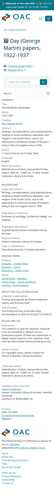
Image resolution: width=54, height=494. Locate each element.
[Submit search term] (43, 82)
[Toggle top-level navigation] (40, 18)
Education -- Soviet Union (15, 270)
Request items (15, 70)
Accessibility (8, 479)
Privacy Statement (11, 476)
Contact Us (7, 483)
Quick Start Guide (11, 467)
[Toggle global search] (48, 18)
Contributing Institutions (15, 460)
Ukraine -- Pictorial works (15, 285)
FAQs (4, 463)
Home (5, 453)
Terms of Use (9, 472)
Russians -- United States (15, 263)
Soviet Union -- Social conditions (19, 282)
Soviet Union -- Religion (14, 278)
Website (6, 418)
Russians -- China (11, 267)
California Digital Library (32, 447)
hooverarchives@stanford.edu (18, 415)
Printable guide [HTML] (20, 66)
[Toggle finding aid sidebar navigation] (27, 93)
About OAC (8, 456)
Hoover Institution (17, 29)
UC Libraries (12, 444)
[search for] (23, 82)
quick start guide (15, 6)
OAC (16, 17)
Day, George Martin (12, 123)
